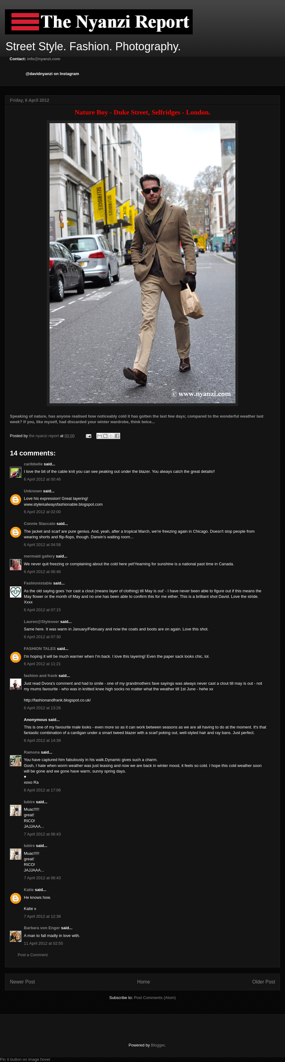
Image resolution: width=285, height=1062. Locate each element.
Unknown (33, 491)
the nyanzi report (44, 435)
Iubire (29, 802)
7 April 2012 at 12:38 (42, 916)
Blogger (157, 1045)
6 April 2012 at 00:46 (42, 479)
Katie (29, 889)
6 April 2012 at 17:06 (42, 790)
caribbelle (33, 464)
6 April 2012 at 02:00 (42, 511)
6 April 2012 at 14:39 (42, 740)
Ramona (32, 752)
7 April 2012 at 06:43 (42, 834)
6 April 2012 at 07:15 (42, 609)
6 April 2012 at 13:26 (42, 708)
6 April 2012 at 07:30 (42, 636)
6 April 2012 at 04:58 (42, 544)
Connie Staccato (39, 523)
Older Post (263, 981)
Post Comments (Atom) (155, 997)
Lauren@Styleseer (41, 621)
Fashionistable (38, 583)
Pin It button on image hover (25, 1059)
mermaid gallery (39, 556)
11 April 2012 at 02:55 (43, 943)
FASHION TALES (40, 648)
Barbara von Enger (42, 927)
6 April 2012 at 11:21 (42, 663)
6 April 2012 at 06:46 (42, 571)
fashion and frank (40, 675)
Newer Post (22, 981)
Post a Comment (33, 954)
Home (143, 981)
